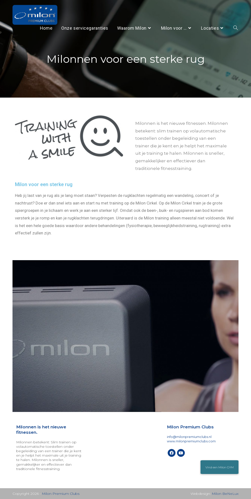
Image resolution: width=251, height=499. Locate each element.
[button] (219, 467)
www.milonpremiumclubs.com (191, 441)
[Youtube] (181, 453)
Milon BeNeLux (225, 493)
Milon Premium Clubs (60, 493)
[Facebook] (172, 453)
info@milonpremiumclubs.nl (189, 437)
